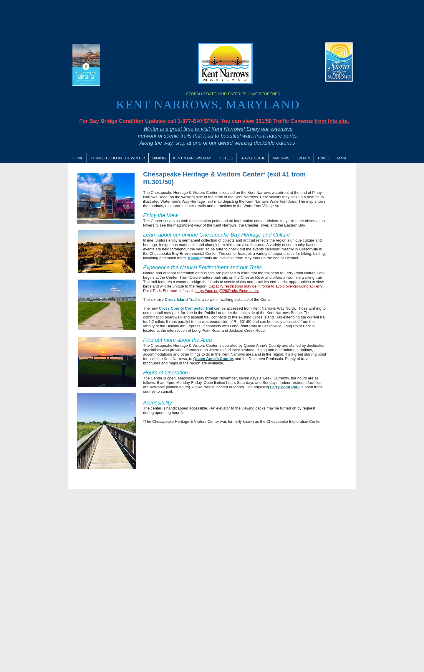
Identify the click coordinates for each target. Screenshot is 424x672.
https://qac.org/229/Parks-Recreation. (227, 290)
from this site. (331, 121)
